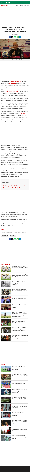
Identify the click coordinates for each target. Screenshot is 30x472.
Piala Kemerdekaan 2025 (12, 91)
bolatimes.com (12, 468)
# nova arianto (5, 235)
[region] (15, 16)
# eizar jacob (13, 235)
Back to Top (15, 470)
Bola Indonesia (5, 5)
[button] (1, 2)
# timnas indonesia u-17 (7, 232)
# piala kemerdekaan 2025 (20, 232)
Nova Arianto (12, 83)
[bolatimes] (10, 3)
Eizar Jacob (23, 113)
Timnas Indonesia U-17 (16, 81)
